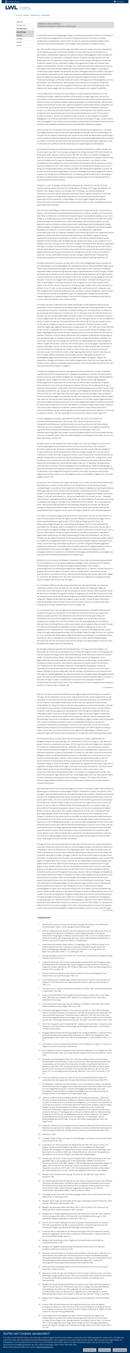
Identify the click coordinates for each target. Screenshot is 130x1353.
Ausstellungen (45, 15)
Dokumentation (35, 15)
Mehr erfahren (89, 1350)
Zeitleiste (20, 39)
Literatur (19, 35)
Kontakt (19, 42)
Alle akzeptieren (120, 1350)
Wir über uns (21, 25)
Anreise (19, 45)
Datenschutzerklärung (44, 1347)
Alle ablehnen (104, 1350)
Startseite (26, 15)
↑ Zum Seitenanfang (107, 687)
